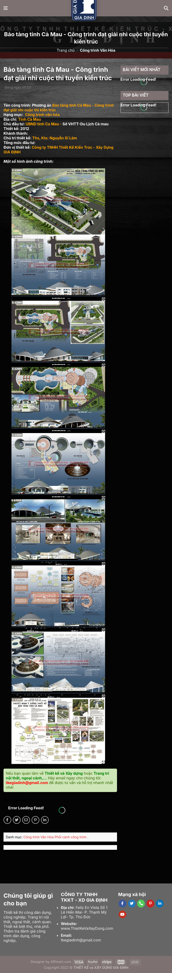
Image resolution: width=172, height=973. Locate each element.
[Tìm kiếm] (166, 8)
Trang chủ (65, 50)
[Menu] (6, 8)
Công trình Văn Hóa (39, 837)
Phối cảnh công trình (71, 837)
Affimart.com (61, 962)
